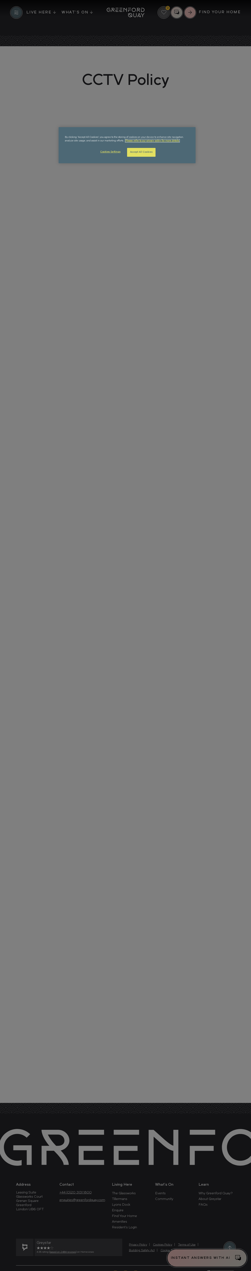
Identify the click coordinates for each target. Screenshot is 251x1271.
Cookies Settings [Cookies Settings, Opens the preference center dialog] (110, 152)
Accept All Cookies (141, 152)
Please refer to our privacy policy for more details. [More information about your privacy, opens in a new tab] (152, 141)
